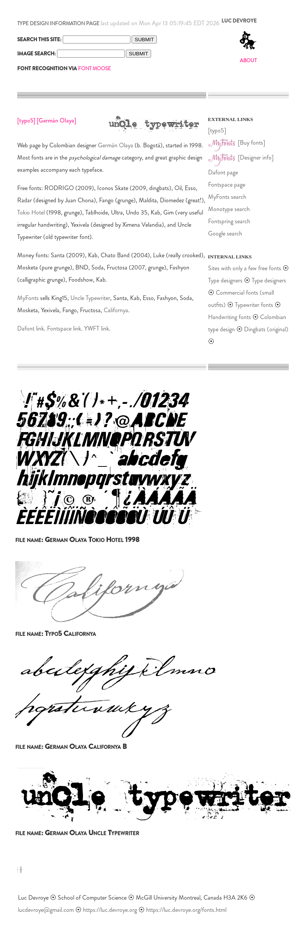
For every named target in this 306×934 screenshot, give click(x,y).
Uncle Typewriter (90, 298)
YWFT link (96, 328)
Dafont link (30, 328)
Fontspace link (64, 328)
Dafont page (223, 172)
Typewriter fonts (254, 304)
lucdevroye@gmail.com (46, 909)
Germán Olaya (115, 145)
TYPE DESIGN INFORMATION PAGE (58, 23)
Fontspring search (229, 221)
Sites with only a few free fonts (244, 268)
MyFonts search (227, 196)
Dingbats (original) (266, 329)
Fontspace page (226, 184)
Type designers (225, 280)
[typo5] (217, 130)
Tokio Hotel (31, 212)
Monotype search (229, 209)
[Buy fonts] (251, 142)
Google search (225, 233)
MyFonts (28, 298)
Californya (116, 310)
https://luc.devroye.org (110, 909)
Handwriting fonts (229, 317)
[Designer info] (255, 157)
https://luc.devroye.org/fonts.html (186, 909)
